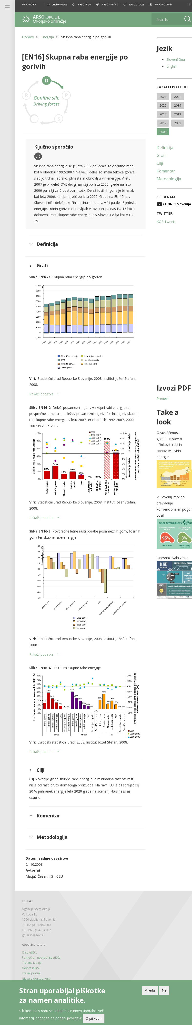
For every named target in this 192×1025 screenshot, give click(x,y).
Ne (164, 991)
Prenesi (158, 398)
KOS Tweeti (161, 221)
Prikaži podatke (41, 390)
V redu (150, 991)
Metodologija (164, 178)
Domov (28, 37)
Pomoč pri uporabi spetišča (41, 944)
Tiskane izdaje (31, 950)
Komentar (161, 171)
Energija (47, 37)
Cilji (155, 163)
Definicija (160, 147)
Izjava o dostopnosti (36, 965)
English (167, 66)
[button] (184, 4)
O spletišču (29, 939)
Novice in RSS (31, 955)
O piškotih (93, 1019)
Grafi (156, 155)
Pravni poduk (31, 960)
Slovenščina (171, 59)
